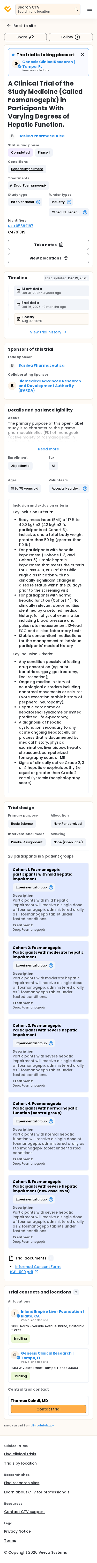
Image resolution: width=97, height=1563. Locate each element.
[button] (27, 169)
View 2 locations (49, 258)
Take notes (49, 244)
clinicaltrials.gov (42, 1425)
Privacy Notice (17, 1531)
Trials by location (20, 1463)
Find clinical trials (20, 1454)
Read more (48, 449)
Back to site (21, 25)
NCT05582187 (20, 226)
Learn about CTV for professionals (37, 1492)
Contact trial (48, 1409)
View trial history (48, 332)
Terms (10, 1540)
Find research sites (21, 1482)
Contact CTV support (24, 1511)
